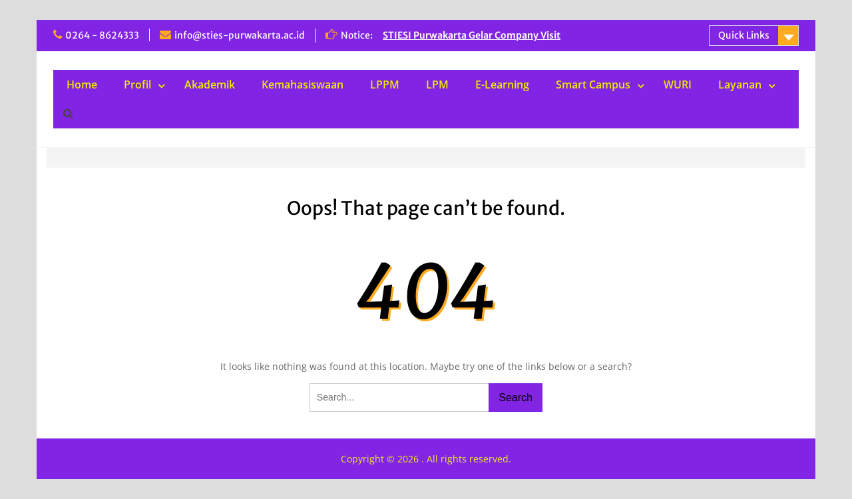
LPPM (384, 84)
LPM (437, 84)
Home (82, 84)
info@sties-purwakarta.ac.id (239, 35)
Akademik (209, 84)
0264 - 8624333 (102, 35)
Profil (137, 84)
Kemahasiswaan (302, 84)
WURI (678, 84)
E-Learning (502, 84)
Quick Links (743, 35)
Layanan (739, 84)
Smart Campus (593, 84)
